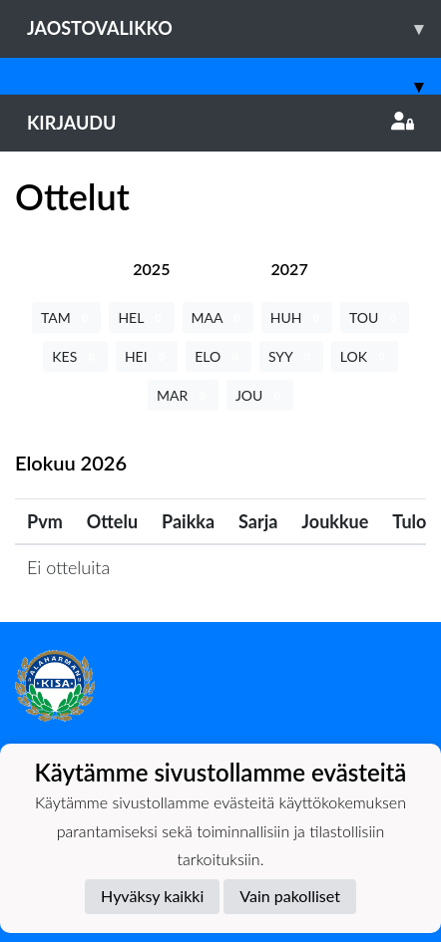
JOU (259, 395)
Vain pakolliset (289, 895)
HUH (296, 317)
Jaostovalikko (234, 28)
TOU (374, 317)
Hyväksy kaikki (152, 895)
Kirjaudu (220, 123)
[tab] (151, 268)
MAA (218, 317)
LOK (364, 356)
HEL (141, 317)
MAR (183, 395)
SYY (291, 356)
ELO (218, 356)
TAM (66, 317)
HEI (147, 356)
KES (75, 356)
